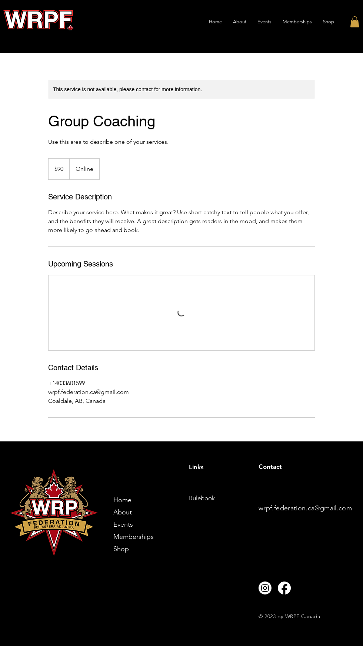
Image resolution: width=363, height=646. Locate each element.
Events (123, 524)
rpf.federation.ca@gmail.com (307, 508)
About (122, 512)
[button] (354, 21)
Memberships (133, 537)
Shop (121, 549)
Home (122, 500)
